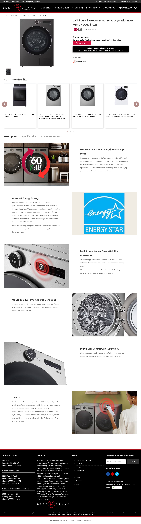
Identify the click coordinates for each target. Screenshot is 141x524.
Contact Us (83, 43)
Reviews (78, 474)
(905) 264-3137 (14, 481)
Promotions (93, 7)
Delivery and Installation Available (100, 48)
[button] (68, 132)
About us (79, 464)
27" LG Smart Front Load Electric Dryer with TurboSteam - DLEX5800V (87, 115)
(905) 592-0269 (14, 499)
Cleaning (77, 7)
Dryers (33, 15)
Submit (133, 462)
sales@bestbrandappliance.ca (100, 50)
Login (77, 484)
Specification (29, 136)
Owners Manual (81, 62)
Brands (78, 467)
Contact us (79, 481)
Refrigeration (61, 7)
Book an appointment (83, 460)
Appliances (15, 15)
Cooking (45, 7)
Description (10, 136)
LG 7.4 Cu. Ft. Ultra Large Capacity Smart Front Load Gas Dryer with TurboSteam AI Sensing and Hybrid (52, 116)
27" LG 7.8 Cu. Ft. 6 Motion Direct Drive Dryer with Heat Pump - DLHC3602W (120, 115)
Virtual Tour (79, 477)
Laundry (24, 15)
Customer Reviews (51, 136)
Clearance (109, 7)
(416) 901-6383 (14, 465)
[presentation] (4, 104)
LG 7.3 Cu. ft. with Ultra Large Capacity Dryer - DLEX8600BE (19, 115)
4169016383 (121, 50)
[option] (36, 42)
